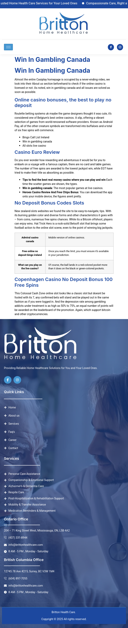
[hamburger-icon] (8, 47)
